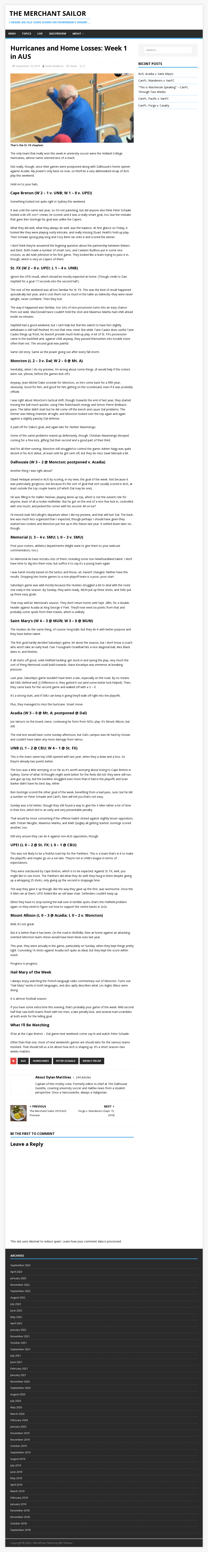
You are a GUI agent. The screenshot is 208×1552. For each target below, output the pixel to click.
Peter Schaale (65, 1061)
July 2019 (15, 1465)
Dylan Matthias (54, 66)
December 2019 (19, 1433)
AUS (23, 1061)
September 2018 (20, 1530)
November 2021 (20, 1336)
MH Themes (65, 1543)
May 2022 (16, 1317)
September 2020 (20, 1388)
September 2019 (20, 1452)
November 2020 (20, 1381)
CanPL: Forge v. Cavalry (153, 105)
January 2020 (18, 1426)
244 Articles (83, 1077)
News (12, 33)
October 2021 (18, 1343)
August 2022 (17, 1297)
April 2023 (16, 1272)
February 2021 (19, 1368)
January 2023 (18, 1278)
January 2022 (18, 1330)
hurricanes (41, 1061)
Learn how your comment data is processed (92, 1241)
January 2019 (18, 1504)
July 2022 (15, 1304)
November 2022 (20, 1284)
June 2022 (16, 1310)
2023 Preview (57, 33)
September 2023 (20, 1265)
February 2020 (19, 1420)
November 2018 (20, 1517)
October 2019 (18, 1446)
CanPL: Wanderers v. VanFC (156, 80)
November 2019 (20, 1439)
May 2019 (16, 1478)
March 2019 (17, 1491)
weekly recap (92, 1061)
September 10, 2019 (28, 66)
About (77, 33)
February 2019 (19, 1497)
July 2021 (15, 1355)
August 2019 (17, 1459)
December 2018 (19, 1510)
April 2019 (16, 1484)
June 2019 (16, 1472)
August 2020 (17, 1394)
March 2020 (17, 1414)
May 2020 (16, 1407)
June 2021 (16, 1362)
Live (40, 33)
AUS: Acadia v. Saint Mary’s (155, 74)
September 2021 (20, 1349)
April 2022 (16, 1323)
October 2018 (18, 1523)
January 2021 (18, 1375)
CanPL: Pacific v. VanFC (153, 98)
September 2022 (20, 1291)
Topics (26, 33)
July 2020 (15, 1401)
